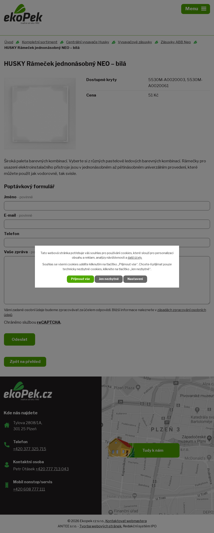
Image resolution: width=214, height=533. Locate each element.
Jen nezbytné (109, 279)
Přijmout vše (80, 279)
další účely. (135, 257)
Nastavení (136, 279)
